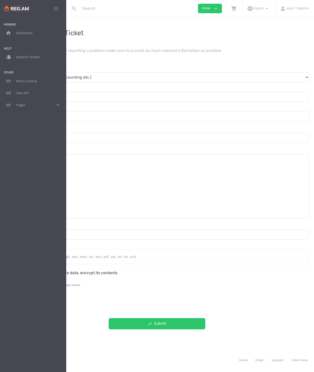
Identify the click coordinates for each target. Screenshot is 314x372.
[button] (234, 8)
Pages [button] (33, 105)
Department (82, 67)
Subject (78, 128)
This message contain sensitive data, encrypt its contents (131, 273)
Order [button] (210, 8)
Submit (190, 323)
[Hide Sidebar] (56, 8)
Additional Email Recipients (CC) (100, 225)
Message (79, 149)
